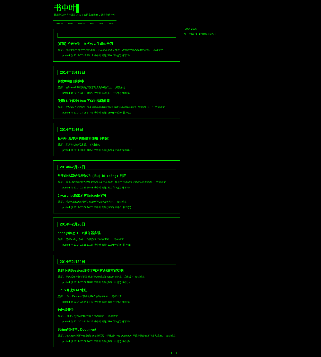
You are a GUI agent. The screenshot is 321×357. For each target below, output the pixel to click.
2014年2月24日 (71, 262)
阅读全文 (158, 50)
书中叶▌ (67, 8)
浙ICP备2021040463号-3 (202, 34)
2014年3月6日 (70, 130)
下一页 (174, 353)
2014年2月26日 (71, 224)
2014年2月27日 (71, 167)
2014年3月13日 (71, 72)
